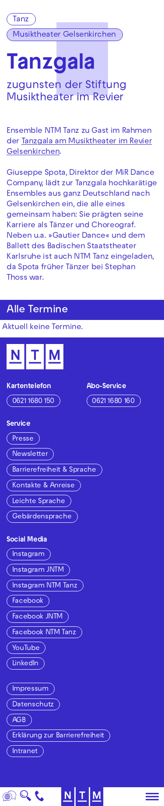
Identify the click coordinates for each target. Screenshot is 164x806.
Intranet (25, 751)
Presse (23, 439)
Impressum (30, 689)
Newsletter (30, 454)
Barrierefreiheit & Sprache (54, 470)
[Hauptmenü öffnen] (152, 797)
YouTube (25, 648)
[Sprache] (9, 796)
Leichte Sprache (38, 501)
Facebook (27, 601)
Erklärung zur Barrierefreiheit (58, 736)
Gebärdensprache (42, 517)
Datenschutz (33, 705)
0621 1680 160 (113, 401)
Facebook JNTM (37, 617)
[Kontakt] (39, 796)
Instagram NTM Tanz (44, 586)
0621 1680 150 (33, 401)
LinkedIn (25, 663)
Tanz (21, 20)
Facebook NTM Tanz (44, 632)
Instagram (28, 554)
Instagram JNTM (38, 570)
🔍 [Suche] (25, 798)
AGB (19, 720)
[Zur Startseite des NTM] (82, 796)
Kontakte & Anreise (43, 486)
